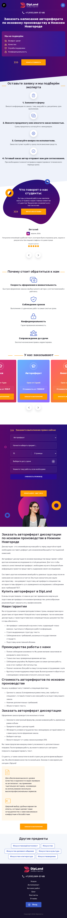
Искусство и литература (21, 856)
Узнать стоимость (33, 62)
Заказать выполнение (34, 396)
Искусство (48, 846)
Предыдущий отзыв (29, 255)
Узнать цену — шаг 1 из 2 (33, 493)
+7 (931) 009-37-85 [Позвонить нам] (33, 12)
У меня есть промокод (33, 476)
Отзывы (33, 899)
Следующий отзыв (38, 255)
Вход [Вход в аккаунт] (63, 5)
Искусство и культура (49, 851)
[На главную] (29, 5)
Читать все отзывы (33, 211)
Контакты (33, 895)
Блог (33, 892)
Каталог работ (33, 888)
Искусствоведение (47, 856)
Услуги (33, 882)
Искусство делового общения (20, 851)
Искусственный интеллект (25, 846)
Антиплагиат (33, 885)
